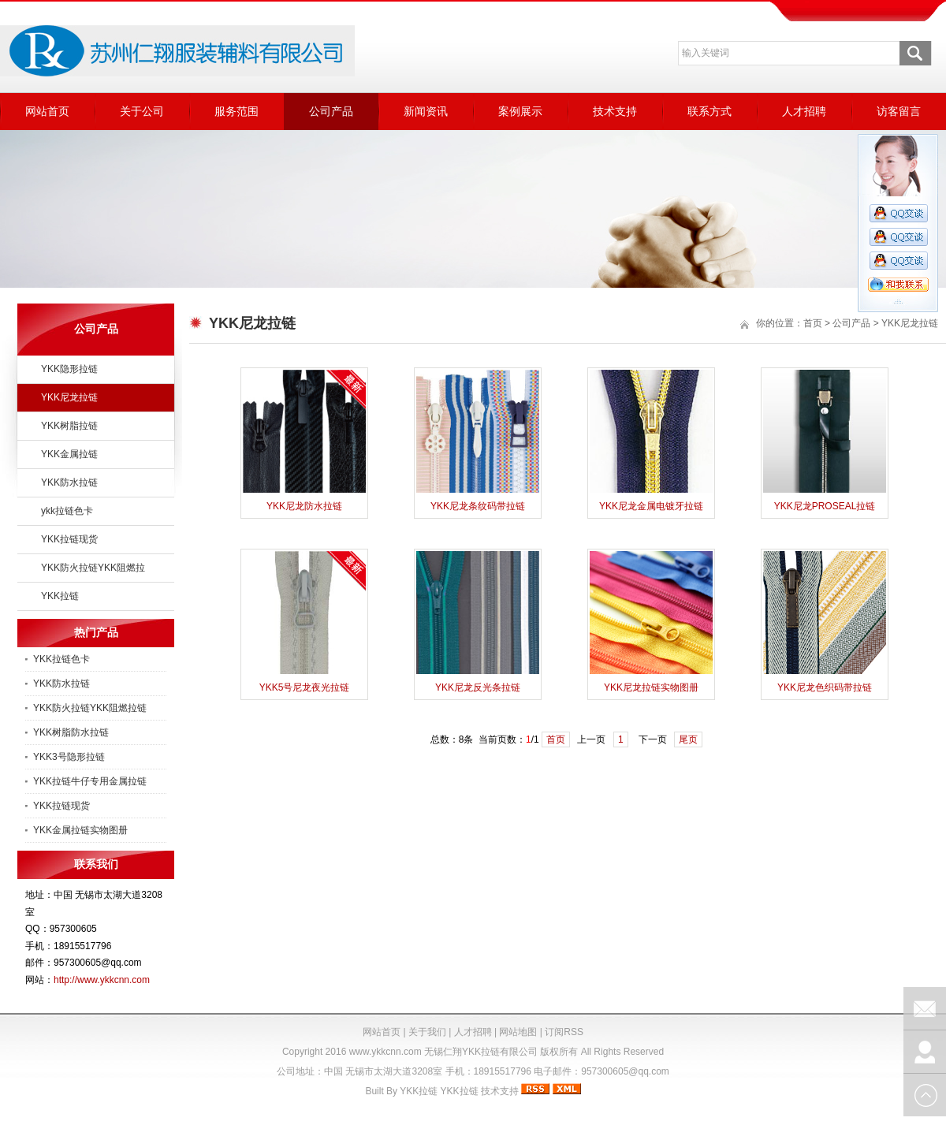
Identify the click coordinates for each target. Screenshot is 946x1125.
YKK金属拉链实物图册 (80, 830)
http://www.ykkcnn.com (102, 979)
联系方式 (709, 111)
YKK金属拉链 (69, 454)
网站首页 (47, 111)
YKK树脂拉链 (69, 425)
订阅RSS (564, 1031)
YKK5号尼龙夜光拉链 (304, 687)
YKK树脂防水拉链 (71, 732)
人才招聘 (804, 111)
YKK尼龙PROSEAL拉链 (825, 506)
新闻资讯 (426, 111)
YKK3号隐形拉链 (69, 756)
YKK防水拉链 (69, 482)
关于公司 (142, 111)
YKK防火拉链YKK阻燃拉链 (90, 707)
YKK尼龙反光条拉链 (477, 687)
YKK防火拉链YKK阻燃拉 (93, 567)
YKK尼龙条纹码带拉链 (477, 506)
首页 (812, 323)
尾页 (688, 739)
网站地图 (518, 1031)
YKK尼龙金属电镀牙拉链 (651, 506)
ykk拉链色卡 (67, 510)
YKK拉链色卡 (61, 659)
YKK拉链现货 (69, 539)
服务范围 (236, 111)
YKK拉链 (60, 596)
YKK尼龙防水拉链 (304, 506)
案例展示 (520, 111)
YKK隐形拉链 (69, 368)
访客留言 (899, 111)
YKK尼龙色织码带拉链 (824, 687)
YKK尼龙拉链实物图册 (651, 687)
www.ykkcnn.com (385, 1051)
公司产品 (331, 111)
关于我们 (427, 1031)
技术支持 (615, 111)
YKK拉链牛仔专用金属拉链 (90, 781)
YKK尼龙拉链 (69, 397)
